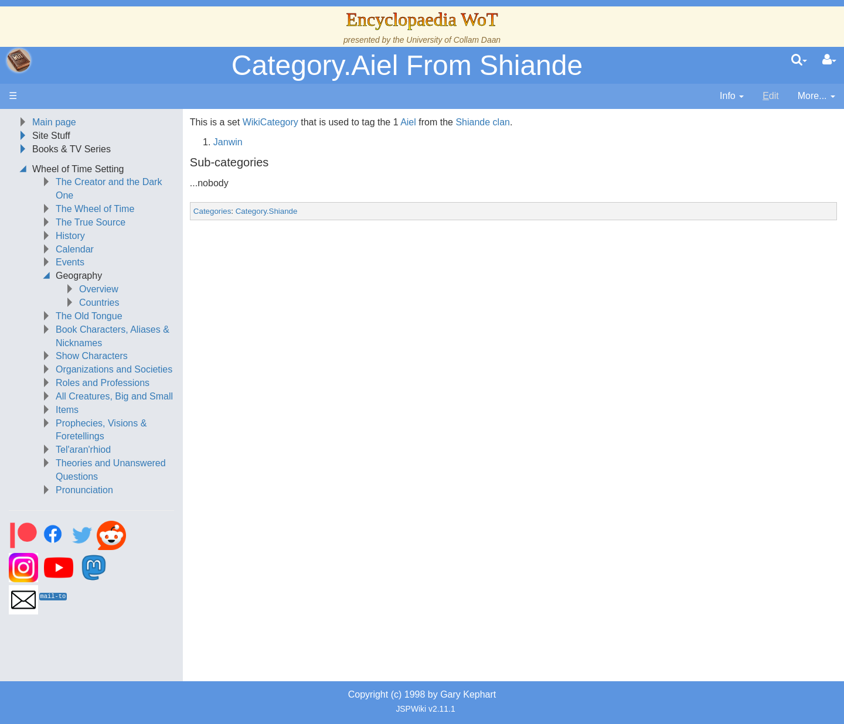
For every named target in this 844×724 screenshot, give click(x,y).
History (70, 236)
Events (70, 262)
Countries (99, 303)
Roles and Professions (102, 383)
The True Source (90, 222)
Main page (54, 122)
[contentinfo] (732, 96)
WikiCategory (270, 122)
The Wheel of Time (95, 209)
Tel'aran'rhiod (83, 450)
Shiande (472, 122)
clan (501, 122)
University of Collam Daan (453, 40)
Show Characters (92, 356)
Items (67, 410)
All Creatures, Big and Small (114, 396)
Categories (212, 211)
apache (18, 60)
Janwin (228, 142)
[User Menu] (829, 60)
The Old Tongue (89, 316)
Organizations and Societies (114, 369)
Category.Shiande (267, 211)
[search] (799, 60)
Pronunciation (84, 490)
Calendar (75, 249)
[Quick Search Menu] (799, 60)
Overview (98, 289)
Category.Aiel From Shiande (407, 65)
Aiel (408, 122)
